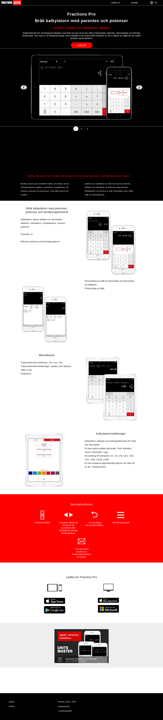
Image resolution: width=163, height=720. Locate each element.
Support (11, 702)
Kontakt (134, 2)
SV (153, 2)
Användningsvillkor (65, 711)
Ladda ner (115, 2)
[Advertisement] (79, 153)
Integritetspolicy (64, 706)
